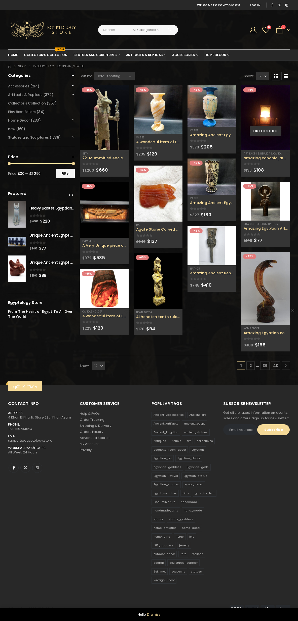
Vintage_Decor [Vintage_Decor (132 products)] (164, 580)
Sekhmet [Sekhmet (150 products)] (160, 572)
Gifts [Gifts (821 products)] (185, 493)
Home (13, 55)
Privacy (86, 449)
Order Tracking (92, 419)
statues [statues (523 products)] (196, 572)
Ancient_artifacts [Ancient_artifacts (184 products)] (166, 424)
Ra (138, 225)
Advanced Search (94, 437)
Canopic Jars (282, 154)
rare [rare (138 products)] (183, 554)
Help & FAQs (90, 413)
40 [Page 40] (275, 365)
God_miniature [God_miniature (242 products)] (164, 502)
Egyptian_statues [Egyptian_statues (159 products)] (166, 484)
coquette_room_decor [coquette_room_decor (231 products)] (170, 450)
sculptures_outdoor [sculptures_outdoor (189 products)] (183, 563)
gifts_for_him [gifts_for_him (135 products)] (204, 493)
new (11, 128)
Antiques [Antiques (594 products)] (160, 441)
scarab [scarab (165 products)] (159, 563)
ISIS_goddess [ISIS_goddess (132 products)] (164, 545)
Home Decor (215, 55)
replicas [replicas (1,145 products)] (197, 554)
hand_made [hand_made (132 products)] (193, 510)
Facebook (14, 468)
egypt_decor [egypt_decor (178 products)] (193, 484)
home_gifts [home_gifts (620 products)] (162, 537)
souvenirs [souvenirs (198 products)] (178, 572)
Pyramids (88, 241)
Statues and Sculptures (95, 55)
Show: (249, 76)
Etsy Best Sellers (255, 224)
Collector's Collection (27, 103)
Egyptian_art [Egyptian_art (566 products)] (163, 458)
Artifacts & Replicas (144, 55)
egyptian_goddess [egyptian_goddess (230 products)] (167, 467)
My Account (89, 443)
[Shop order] (114, 76)
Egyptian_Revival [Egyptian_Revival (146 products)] (166, 476)
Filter (65, 173)
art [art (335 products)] (189, 441)
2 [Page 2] (250, 365)
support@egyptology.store (30, 440)
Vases (140, 137)
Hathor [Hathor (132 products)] (158, 519)
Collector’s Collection (45, 53)
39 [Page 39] (265, 365)
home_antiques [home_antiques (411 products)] (165, 528)
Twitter (25, 468)
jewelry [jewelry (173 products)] (184, 545)
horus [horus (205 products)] (180, 537)
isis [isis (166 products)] (191, 537)
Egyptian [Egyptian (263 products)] (198, 450)
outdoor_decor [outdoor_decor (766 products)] (164, 554)
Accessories (183, 55)
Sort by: (86, 76)
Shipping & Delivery (95, 425)
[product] (104, 117)
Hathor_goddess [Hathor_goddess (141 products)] (181, 519)
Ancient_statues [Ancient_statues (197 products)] (196, 432)
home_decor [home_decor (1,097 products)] (191, 528)
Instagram (37, 468)
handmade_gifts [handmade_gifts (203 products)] (166, 510)
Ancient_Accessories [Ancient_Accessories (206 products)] (169, 415)
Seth (85, 154)
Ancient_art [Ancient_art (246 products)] (197, 415)
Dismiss (153, 614)
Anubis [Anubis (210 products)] (176, 441)
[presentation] (69, 194)
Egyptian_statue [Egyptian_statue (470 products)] (195, 476)
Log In (255, 5)
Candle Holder (92, 312)
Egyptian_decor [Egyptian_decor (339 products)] (188, 458)
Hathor (195, 269)
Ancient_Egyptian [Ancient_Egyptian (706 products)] (166, 432)
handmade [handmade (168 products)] (189, 502)
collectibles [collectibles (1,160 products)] (205, 441)
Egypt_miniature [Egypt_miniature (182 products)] (165, 493)
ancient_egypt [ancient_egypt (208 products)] (194, 424)
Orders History (91, 431)
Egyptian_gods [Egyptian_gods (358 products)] (198, 467)
